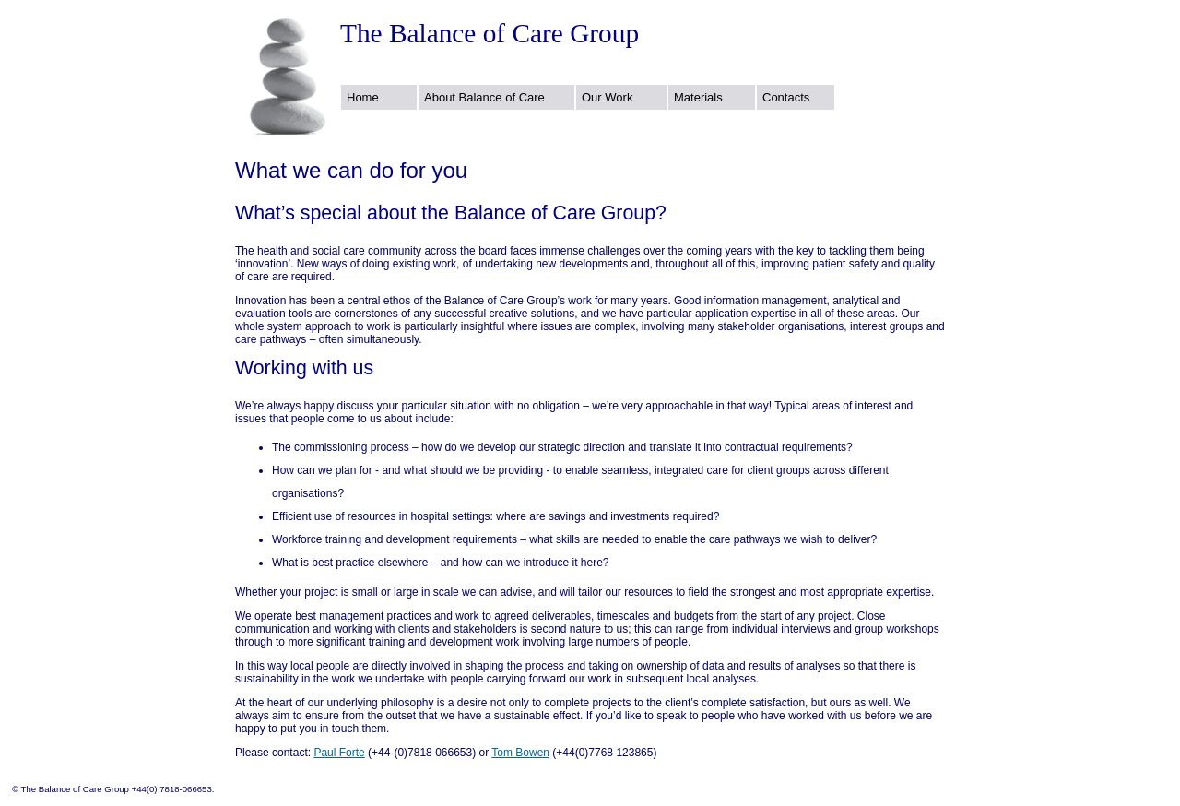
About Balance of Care (484, 97)
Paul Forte (338, 752)
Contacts (785, 97)
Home (363, 97)
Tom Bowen (520, 752)
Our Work (607, 97)
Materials (698, 97)
